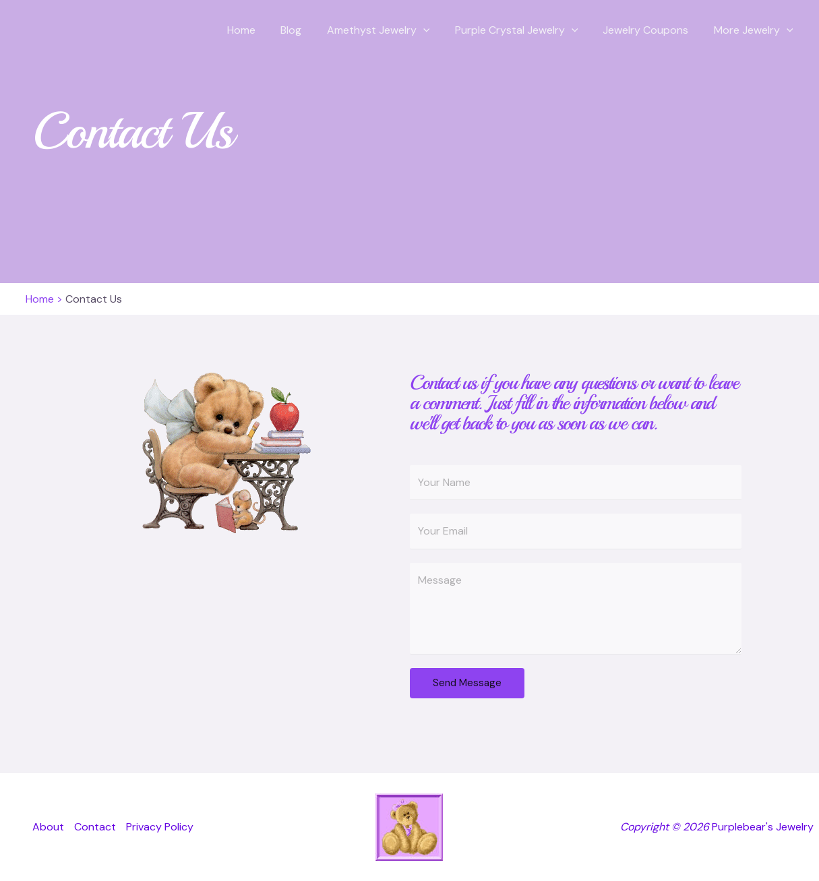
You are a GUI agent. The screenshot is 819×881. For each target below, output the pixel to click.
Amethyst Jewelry (390, 30)
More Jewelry (755, 30)
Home (261, 30)
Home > (44, 299)
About (48, 827)
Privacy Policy (159, 827)
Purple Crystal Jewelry (525, 30)
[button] (435, 30)
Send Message (467, 683)
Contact (95, 827)
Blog (307, 30)
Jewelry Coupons (651, 30)
